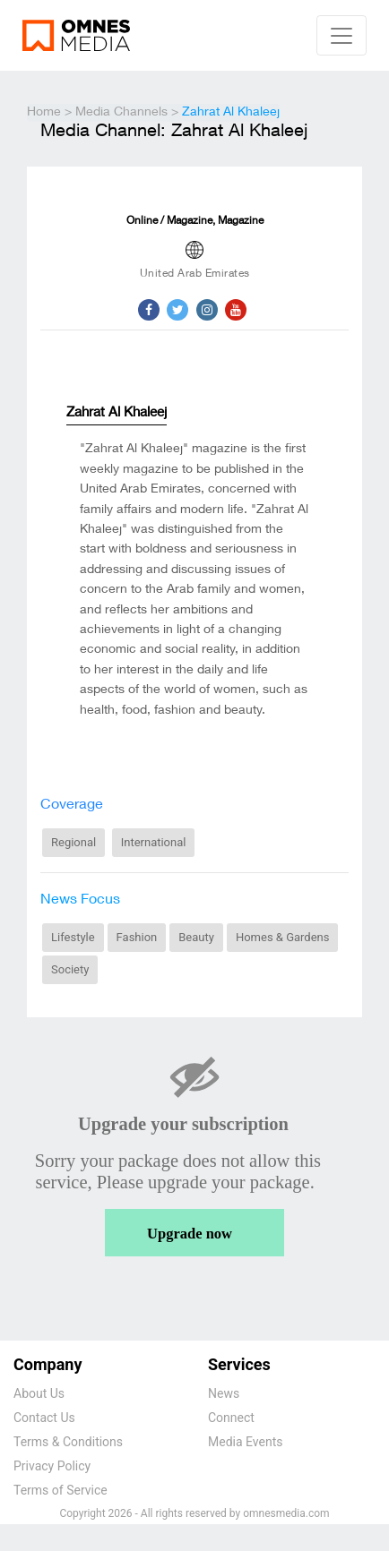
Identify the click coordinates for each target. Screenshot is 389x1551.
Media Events (245, 1442)
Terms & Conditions (68, 1442)
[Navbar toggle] (341, 35)
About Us (39, 1393)
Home (44, 113)
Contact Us (44, 1417)
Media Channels (121, 113)
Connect (231, 1417)
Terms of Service (60, 1490)
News (223, 1393)
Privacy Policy (52, 1466)
